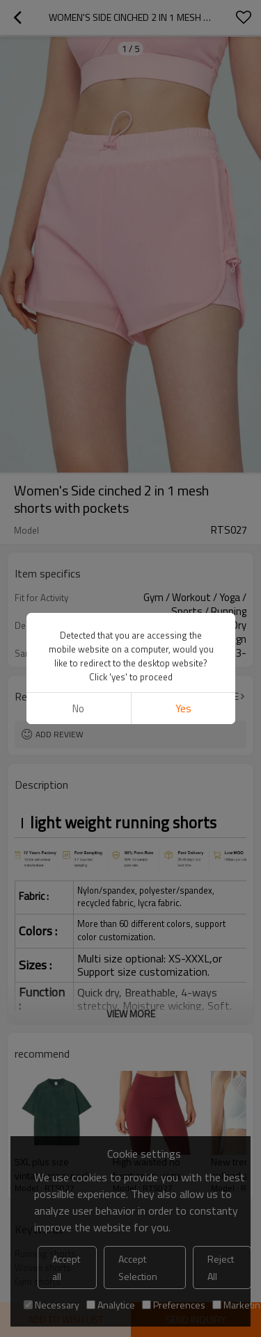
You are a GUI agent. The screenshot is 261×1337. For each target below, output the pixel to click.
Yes (183, 708)
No (78, 708)
